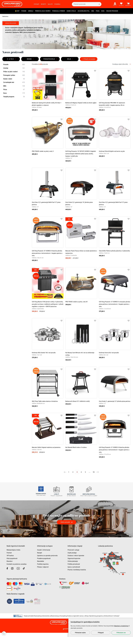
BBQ (92, 11)
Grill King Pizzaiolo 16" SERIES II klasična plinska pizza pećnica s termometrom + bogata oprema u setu (47, 253)
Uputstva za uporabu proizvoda (47, 560)
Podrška (57, 4)
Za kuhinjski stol (84, 11)
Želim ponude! (65, 526)
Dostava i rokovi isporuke (76, 560)
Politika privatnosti (74, 568)
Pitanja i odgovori (43, 571)
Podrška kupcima (42, 568)
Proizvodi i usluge (73, 554)
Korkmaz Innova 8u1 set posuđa (109, 355)
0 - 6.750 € (10, 59)
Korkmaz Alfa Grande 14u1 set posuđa (44, 355)
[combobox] (121, 64)
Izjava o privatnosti (74, 571)
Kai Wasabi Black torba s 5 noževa (76, 452)
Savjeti (50, 4)
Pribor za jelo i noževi (42, 11)
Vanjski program (112, 11)
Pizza (97, 11)
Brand (29, 59)
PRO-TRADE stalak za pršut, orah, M (77, 302)
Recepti (43, 4)
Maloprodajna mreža (13, 554)
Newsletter (40, 565)
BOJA (69, 59)
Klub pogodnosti (12, 563)
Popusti (36, 4)
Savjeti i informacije (43, 554)
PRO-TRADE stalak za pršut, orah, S (43, 151)
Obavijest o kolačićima (121, 626)
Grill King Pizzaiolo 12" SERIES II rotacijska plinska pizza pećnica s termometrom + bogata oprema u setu (114, 304)
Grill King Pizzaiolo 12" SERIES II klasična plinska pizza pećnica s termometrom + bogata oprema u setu (114, 454)
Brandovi (9, 565)
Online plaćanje (73, 565)
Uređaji (30, 11)
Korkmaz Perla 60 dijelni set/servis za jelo (112, 151)
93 (94, 477)
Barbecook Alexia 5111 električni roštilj (78, 403)
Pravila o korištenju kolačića (77, 574)
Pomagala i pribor (58, 11)
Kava (102, 11)
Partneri (9, 557)
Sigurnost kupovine (74, 563)
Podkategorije (49, 59)
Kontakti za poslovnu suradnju (17, 568)
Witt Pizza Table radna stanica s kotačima (45, 403)
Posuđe (23, 11)
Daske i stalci (71, 11)
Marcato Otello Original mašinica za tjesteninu (47, 452)
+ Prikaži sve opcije (88, 59)
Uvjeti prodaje (72, 557)
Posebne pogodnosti (44, 563)
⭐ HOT (17, 11)
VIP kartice (10, 560)
